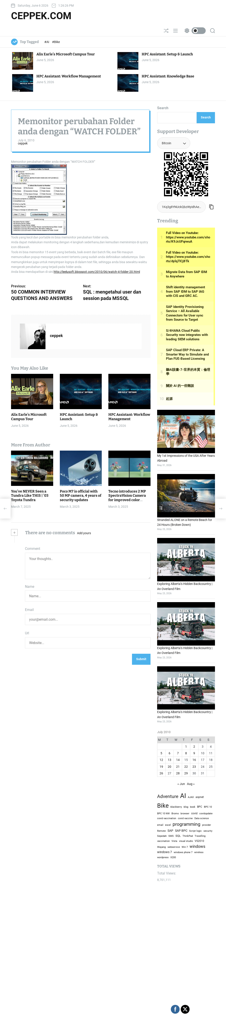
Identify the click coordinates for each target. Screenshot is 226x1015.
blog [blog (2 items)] (186, 806)
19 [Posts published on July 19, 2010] (161, 766)
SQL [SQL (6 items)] (178, 835)
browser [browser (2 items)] (185, 813)
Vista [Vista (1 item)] (174, 841)
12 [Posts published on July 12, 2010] (161, 760)
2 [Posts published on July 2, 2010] (194, 746)
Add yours (84, 533)
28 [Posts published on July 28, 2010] (178, 773)
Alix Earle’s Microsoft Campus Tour (65, 54)
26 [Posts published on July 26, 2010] (161, 773)
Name (29, 586)
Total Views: (167, 873)
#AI (47, 42)
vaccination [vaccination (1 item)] (163, 841)
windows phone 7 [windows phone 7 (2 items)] (183, 852)
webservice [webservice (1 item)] (174, 847)
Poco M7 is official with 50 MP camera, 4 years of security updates (80, 495)
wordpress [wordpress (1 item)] (163, 857)
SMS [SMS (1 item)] (171, 836)
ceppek (23, 143)
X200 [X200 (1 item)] (173, 857)
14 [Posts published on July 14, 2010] (178, 760)
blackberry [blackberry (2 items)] (176, 806)
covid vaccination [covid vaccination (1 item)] (166, 818)
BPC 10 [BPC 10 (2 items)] (208, 806)
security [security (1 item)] (207, 831)
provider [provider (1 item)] (206, 825)
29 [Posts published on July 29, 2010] (186, 773)
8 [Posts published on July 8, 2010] (186, 753)
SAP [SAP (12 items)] (170, 830)
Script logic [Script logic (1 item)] (195, 831)
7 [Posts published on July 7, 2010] (178, 753)
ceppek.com (41, 16)
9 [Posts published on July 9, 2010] (194, 753)
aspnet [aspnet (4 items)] (200, 797)
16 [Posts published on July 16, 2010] (194, 760)
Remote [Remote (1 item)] (161, 831)
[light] (194, 30)
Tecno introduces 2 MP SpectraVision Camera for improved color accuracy (127, 497)
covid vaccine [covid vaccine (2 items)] (185, 818)
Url (27, 633)
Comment (32, 549)
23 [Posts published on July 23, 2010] (194, 766)
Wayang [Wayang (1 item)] (161, 847)
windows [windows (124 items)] (197, 846)
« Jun (181, 784)
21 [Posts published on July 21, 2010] (178, 766)
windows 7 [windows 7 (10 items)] (164, 852)
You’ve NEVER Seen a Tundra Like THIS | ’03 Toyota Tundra (29, 495)
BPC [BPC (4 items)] (199, 806)
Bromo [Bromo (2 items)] (175, 813)
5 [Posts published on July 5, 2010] (161, 753)
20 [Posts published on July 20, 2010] (169, 766)
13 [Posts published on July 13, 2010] (169, 760)
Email (29, 610)
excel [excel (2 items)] (168, 824)
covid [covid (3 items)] (194, 813)
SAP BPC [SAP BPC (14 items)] (181, 831)
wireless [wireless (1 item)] (198, 852)
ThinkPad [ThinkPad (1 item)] (188, 836)
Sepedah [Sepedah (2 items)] (162, 835)
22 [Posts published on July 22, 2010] (186, 766)
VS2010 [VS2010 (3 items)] (199, 841)
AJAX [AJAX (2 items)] (191, 797)
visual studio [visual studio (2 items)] (186, 841)
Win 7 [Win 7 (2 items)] (185, 846)
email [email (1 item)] (160, 825)
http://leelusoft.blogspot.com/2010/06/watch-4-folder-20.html (97, 271)
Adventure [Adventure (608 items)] (167, 796)
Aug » (191, 784)
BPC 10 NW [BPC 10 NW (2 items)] (163, 813)
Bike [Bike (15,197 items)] (163, 805)
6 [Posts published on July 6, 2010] (169, 753)
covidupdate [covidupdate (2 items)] (206, 813)
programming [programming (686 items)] (186, 824)
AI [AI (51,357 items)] (183, 796)
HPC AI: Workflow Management (68, 76)
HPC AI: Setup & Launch (167, 54)
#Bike (56, 42)
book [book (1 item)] (192, 806)
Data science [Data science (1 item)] (201, 818)
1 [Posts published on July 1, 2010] (186, 746)
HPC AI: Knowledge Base (168, 76)
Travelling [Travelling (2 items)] (200, 835)
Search (162, 108)
